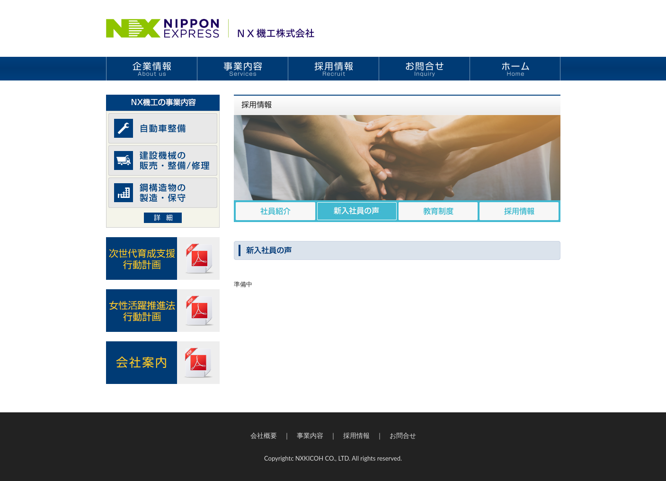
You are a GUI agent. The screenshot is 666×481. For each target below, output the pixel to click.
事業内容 (310, 435)
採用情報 (356, 435)
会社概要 (263, 435)
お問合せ (403, 435)
